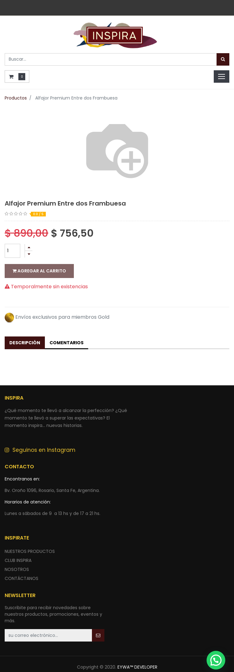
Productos (16, 98)
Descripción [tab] (24, 330)
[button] (98, 623)
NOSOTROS (17, 557)
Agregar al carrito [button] (39, 271)
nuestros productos (30, 539)
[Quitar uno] (28, 254)
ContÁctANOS (21, 566)
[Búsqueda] (223, 59)
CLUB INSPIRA (18, 548)
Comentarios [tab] (67, 330)
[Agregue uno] (28, 247)
